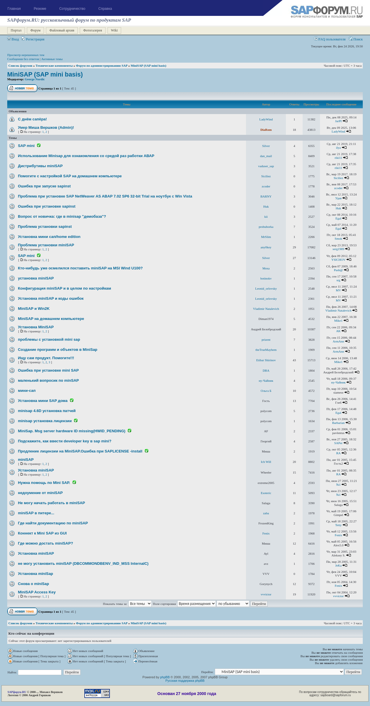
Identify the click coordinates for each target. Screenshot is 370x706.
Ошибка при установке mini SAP (48, 370)
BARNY (266, 196)
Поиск (356, 39)
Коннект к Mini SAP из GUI (42, 533)
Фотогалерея (92, 30)
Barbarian (338, 422)
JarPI (338, 121)
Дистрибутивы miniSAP (40, 166)
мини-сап (27, 390)
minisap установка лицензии (45, 421)
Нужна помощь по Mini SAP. (44, 482)
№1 (338, 484)
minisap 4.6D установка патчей (47, 411)
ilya (338, 147)
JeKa (338, 565)
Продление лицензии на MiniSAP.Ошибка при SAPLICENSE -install (80, 451)
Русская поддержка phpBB (184, 680)
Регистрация (32, 39)
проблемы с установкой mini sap (49, 339)
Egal (338, 218)
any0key (266, 247)
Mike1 (338, 320)
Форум (35, 30)
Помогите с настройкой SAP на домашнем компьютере (70, 176)
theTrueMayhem (266, 349)
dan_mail (266, 156)
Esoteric (266, 493)
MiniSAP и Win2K (34, 308)
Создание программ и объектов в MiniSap (57, 349)
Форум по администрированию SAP (101, 65)
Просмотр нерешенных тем (25, 55)
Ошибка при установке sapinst (46, 206)
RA (338, 453)
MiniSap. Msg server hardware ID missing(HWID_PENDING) (71, 431)
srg (338, 280)
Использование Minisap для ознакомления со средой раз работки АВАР (86, 156)
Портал (16, 30)
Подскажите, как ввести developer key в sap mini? (64, 441)
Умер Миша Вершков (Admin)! (46, 127)
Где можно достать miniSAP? (45, 543)
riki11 (338, 157)
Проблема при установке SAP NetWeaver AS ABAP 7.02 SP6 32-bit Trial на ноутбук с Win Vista (105, 196)
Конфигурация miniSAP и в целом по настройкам (64, 288)
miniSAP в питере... (36, 513)
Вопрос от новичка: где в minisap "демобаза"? (62, 216)
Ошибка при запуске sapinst (44, 186)
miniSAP (26, 459)
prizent (266, 339)
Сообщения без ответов (23, 59)
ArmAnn (338, 341)
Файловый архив (61, 30)
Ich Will (266, 461)
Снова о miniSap (33, 584)
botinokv (266, 278)
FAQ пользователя (330, 39)
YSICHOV (338, 259)
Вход (13, 39)
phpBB (165, 677)
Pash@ (338, 270)
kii (266, 216)
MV (338, 290)
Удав (338, 198)
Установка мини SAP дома (43, 400)
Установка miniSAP (36, 470)
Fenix (266, 533)
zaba (266, 513)
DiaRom (266, 129)
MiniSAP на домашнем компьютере (51, 318)
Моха (266, 268)
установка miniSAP (36, 278)
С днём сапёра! (32, 119)
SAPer (338, 443)
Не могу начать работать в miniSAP (51, 503)
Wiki (114, 30)
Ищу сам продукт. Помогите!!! (46, 358)
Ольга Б (266, 390)
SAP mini (26, 146)
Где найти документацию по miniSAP (53, 523)
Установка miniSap (35, 573)
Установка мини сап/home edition (49, 236)
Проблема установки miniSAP (46, 245)
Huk (266, 206)
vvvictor (266, 594)
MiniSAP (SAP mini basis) (148, 65)
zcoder (266, 186)
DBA (266, 370)
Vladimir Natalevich (266, 308)
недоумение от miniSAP (40, 493)
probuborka (266, 226)
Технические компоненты (54, 65)
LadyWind (266, 119)
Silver (266, 146)
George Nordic (35, 79)
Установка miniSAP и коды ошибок (51, 298)
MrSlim (266, 237)
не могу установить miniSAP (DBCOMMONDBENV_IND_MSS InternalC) (83, 563)
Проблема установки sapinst (45, 226)
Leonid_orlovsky (266, 288)
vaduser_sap (266, 166)
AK (338, 331)
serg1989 (338, 249)
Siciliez (266, 176)
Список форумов (20, 65)
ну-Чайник (266, 380)
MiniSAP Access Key (37, 592)
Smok (338, 238)
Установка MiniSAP (36, 327)
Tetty (338, 525)
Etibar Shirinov (266, 360)
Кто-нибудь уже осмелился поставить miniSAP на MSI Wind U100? (80, 268)
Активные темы (52, 59)
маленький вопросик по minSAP (48, 380)
